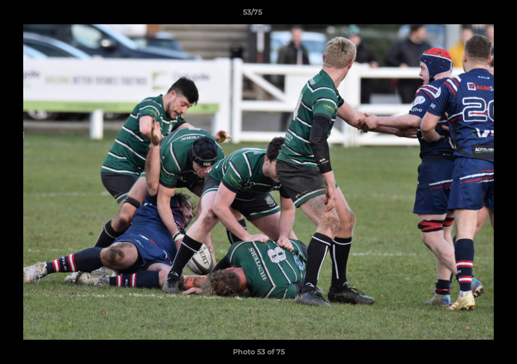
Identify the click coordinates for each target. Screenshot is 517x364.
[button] (475, 14)
